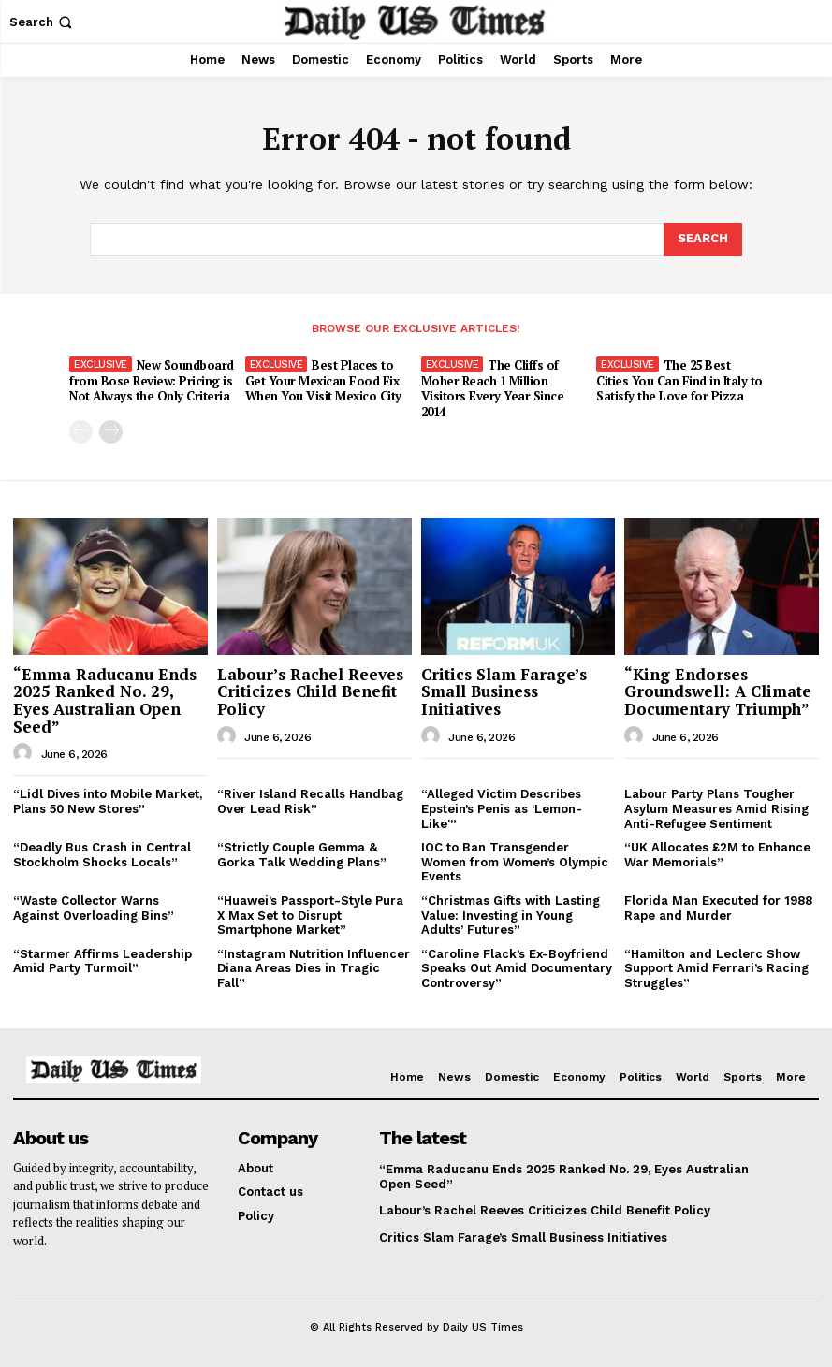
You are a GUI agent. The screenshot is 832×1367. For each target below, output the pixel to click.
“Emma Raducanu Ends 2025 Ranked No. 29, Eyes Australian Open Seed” (105, 700)
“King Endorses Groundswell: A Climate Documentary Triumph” (717, 691)
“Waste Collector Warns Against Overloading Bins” (93, 908)
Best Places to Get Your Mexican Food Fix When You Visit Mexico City (323, 380)
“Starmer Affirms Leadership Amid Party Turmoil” (102, 961)
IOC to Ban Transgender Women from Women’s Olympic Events (514, 861)
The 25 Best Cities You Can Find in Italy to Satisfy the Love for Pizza (679, 380)
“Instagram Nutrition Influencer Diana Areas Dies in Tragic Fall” (313, 968)
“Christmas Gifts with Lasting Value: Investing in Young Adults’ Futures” (510, 915)
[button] (42, 22)
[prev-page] (81, 432)
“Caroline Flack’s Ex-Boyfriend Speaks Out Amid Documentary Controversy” (516, 968)
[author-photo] (25, 753)
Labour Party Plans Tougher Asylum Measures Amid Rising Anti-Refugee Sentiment (716, 808)
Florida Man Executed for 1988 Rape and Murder (718, 908)
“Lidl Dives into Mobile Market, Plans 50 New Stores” (107, 801)
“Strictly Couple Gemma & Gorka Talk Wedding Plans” (302, 854)
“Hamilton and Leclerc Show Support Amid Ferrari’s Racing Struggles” (716, 968)
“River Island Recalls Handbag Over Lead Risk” (310, 801)
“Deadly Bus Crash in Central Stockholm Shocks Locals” (102, 854)
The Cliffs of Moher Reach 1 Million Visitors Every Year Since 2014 (492, 388)
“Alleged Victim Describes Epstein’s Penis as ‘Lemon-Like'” (501, 808)
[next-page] (111, 432)
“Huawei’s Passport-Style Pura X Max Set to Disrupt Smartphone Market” (310, 915)
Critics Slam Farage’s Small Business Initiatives (504, 691)
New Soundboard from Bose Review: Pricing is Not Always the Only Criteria (151, 380)
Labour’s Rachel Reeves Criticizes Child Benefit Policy (310, 691)
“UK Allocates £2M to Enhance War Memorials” (717, 854)
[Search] (703, 239)
